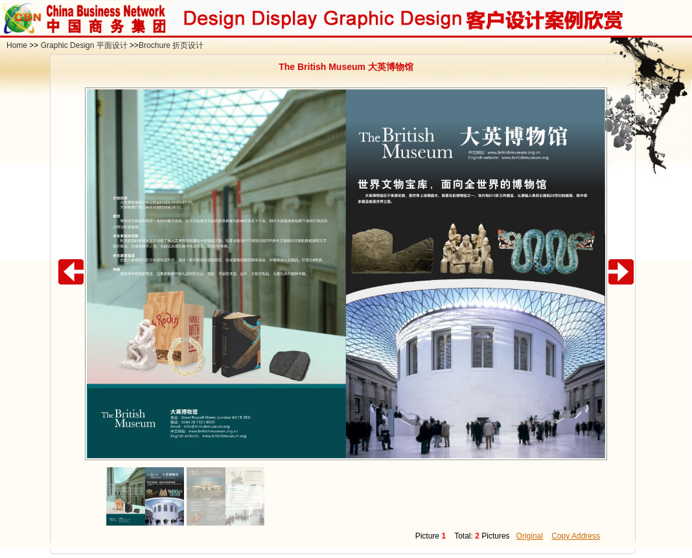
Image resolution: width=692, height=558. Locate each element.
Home (16, 45)
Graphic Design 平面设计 (84, 45)
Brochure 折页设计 (171, 45)
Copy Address (575, 536)
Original (529, 536)
